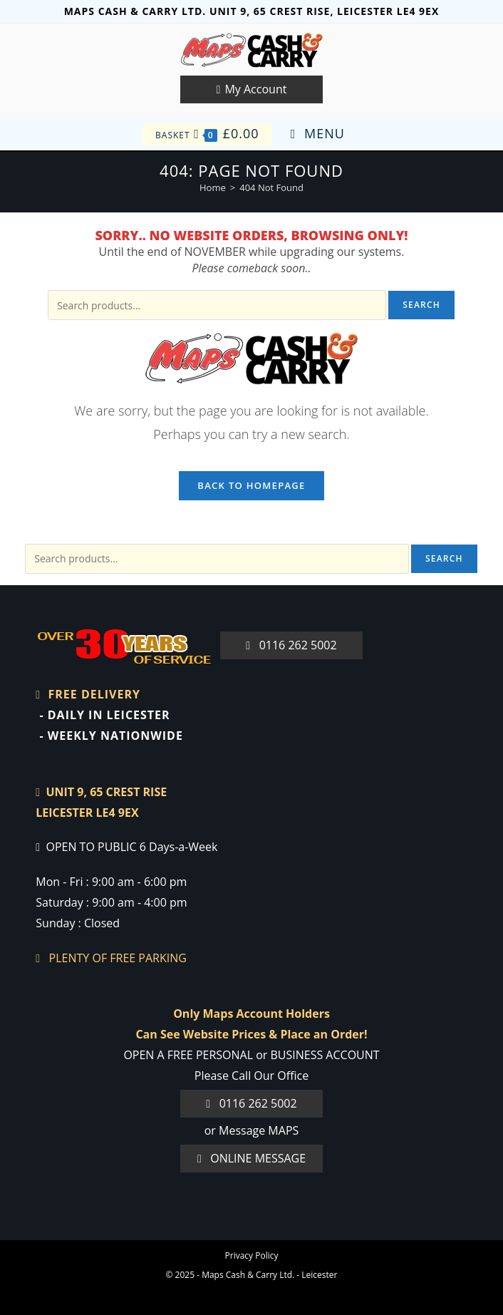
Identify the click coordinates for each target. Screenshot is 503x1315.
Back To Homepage (251, 485)
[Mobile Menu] (318, 134)
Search (421, 305)
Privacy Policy (252, 1255)
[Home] (212, 187)
